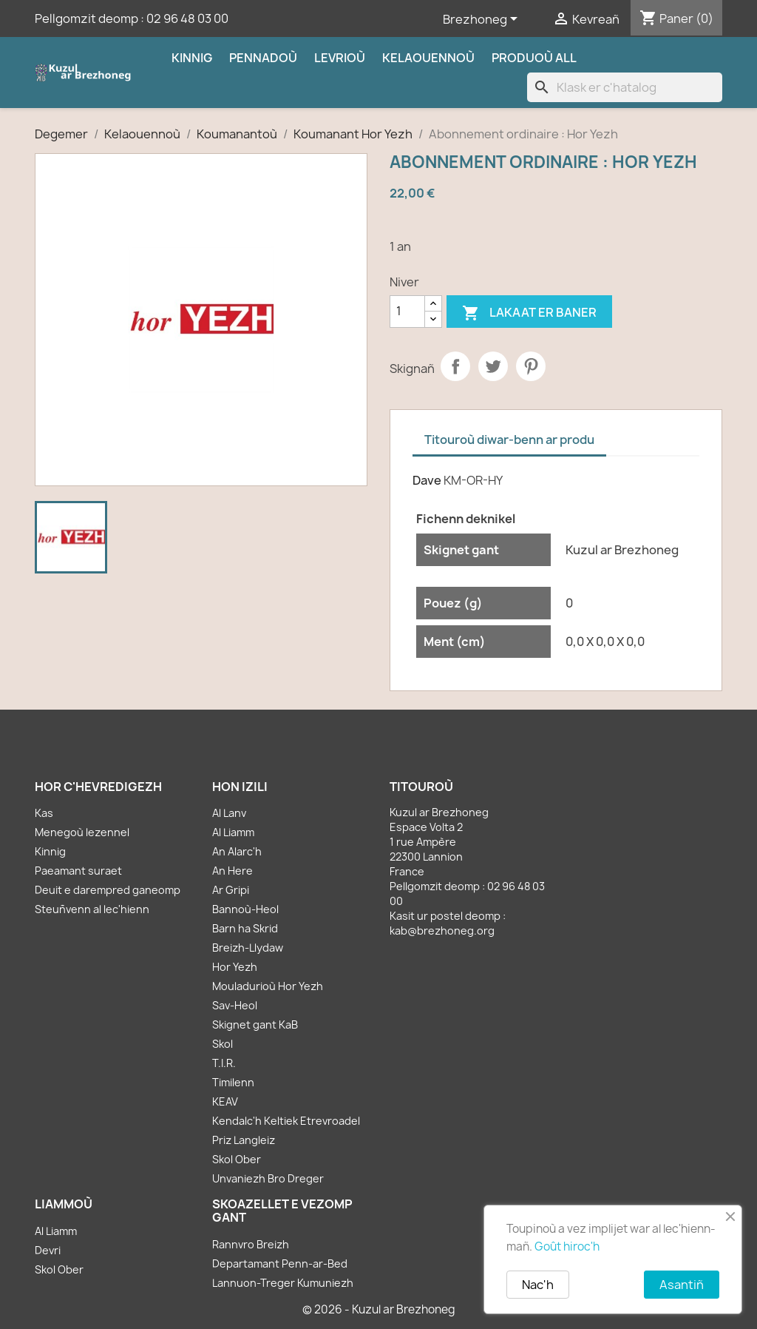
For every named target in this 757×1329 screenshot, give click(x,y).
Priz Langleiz (243, 1140)
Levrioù (339, 58)
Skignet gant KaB (255, 1024)
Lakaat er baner (529, 313)
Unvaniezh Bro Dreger (268, 1178)
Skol (222, 1044)
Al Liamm (233, 832)
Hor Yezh (234, 967)
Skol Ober (236, 1159)
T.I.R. (224, 1063)
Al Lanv (229, 813)
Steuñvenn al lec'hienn (92, 909)
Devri (48, 1250)
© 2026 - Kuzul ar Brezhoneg (378, 1309)
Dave (427, 480)
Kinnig (192, 58)
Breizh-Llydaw (247, 948)
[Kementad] (407, 311)
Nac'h (538, 1284)
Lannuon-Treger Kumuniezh (282, 1283)
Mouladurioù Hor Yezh (267, 986)
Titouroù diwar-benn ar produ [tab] (509, 439)
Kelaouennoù (428, 58)
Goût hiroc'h (567, 1246)
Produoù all (534, 58)
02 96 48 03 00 (187, 18)
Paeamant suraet (78, 871)
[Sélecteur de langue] (483, 20)
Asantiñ (681, 1284)
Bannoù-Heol (245, 909)
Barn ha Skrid (245, 928)
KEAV (225, 1101)
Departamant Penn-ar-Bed (279, 1263)
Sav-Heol (234, 1005)
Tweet (493, 366)
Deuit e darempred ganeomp (107, 890)
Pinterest (531, 366)
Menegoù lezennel (82, 832)
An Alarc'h (237, 851)
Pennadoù (263, 58)
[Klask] (624, 87)
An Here (232, 871)
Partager (455, 366)
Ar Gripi (230, 890)
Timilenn (233, 1082)
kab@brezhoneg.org (442, 930)
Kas (44, 813)
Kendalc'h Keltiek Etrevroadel (286, 1121)
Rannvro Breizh (250, 1244)
